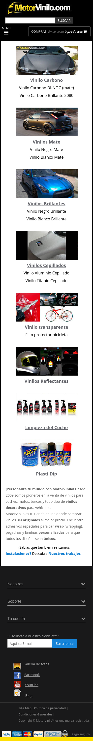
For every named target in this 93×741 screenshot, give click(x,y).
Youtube (31, 684)
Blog (28, 695)
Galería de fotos (36, 664)
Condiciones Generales (35, 714)
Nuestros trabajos (64, 553)
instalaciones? (18, 553)
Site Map (25, 708)
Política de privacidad (50, 708)
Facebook (32, 674)
